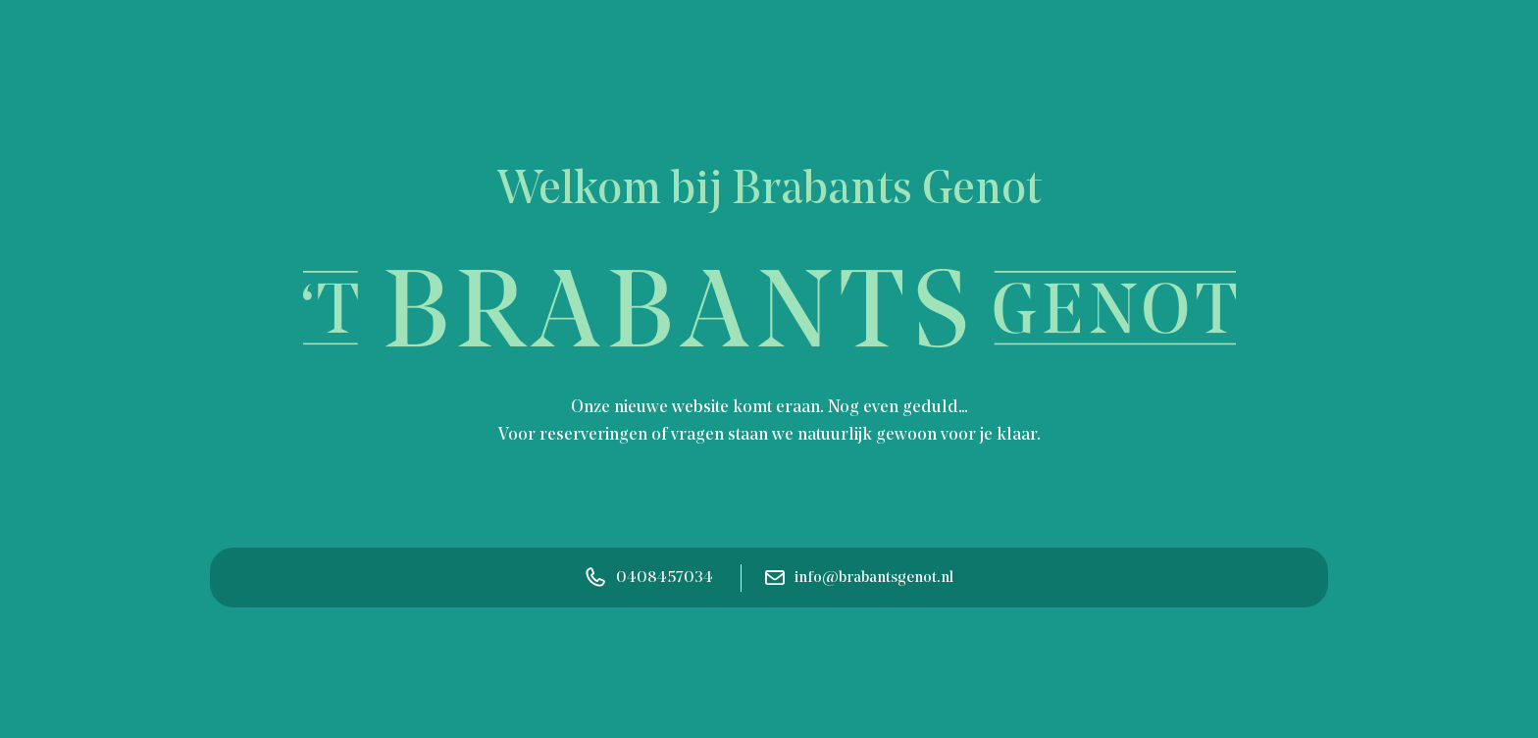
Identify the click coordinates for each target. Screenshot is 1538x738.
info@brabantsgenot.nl (859, 578)
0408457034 (649, 577)
